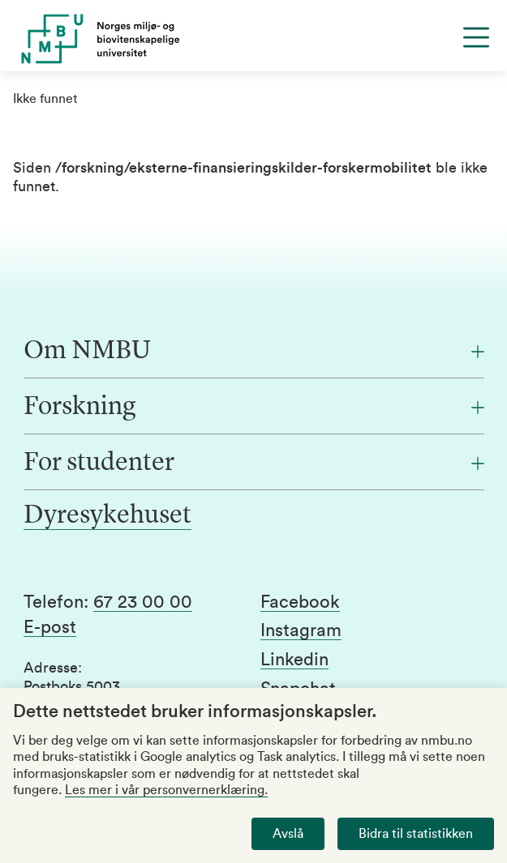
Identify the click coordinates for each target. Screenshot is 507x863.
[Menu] (476, 37)
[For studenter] (254, 463)
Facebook (300, 602)
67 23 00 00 (142, 602)
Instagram (301, 630)
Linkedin (294, 660)
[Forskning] (254, 407)
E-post (50, 627)
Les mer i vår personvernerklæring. (166, 790)
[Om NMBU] (254, 351)
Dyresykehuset (107, 516)
